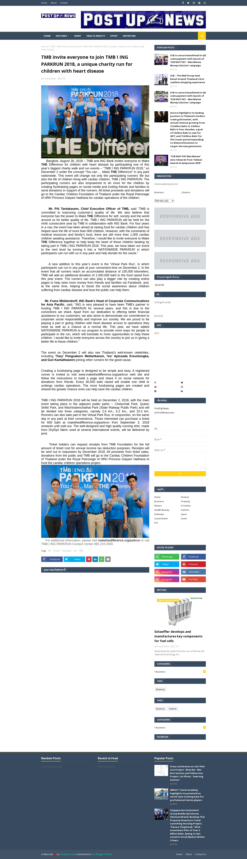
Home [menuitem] (47, 35)
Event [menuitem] (77, 35)
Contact (64, 2)
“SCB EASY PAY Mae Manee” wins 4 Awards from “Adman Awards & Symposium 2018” (186, 160)
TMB (52, 46)
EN (49, 550)
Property (185, 501)
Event (184, 518)
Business (159, 192)
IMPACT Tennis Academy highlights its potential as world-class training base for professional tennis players (187, 795)
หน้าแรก (45, 46)
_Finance (185, 192)
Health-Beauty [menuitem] (95, 35)
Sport (184, 514)
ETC (156, 522)
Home (44, 2)
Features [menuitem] (61, 35)
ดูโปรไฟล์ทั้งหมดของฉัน (164, 412)
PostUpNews (50, 78)
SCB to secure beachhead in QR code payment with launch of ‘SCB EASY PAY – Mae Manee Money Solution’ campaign (188, 60)
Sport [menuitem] (114, 35)
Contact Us (200, 854)
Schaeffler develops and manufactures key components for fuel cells (178, 636)
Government (161, 518)
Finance (56, 550)
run (75, 550)
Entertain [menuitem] (129, 35)
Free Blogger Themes (101, 854)
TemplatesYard (67, 854)
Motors (158, 505)
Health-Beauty (161, 509)
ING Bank (66, 550)
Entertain (159, 514)
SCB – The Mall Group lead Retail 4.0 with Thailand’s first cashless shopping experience (187, 79)
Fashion (185, 509)
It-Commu (186, 505)
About (54, 2)
